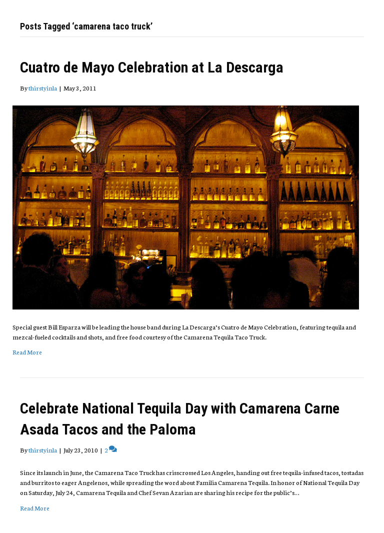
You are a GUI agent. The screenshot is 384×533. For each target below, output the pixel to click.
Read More (27, 352)
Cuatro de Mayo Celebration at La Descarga (152, 67)
